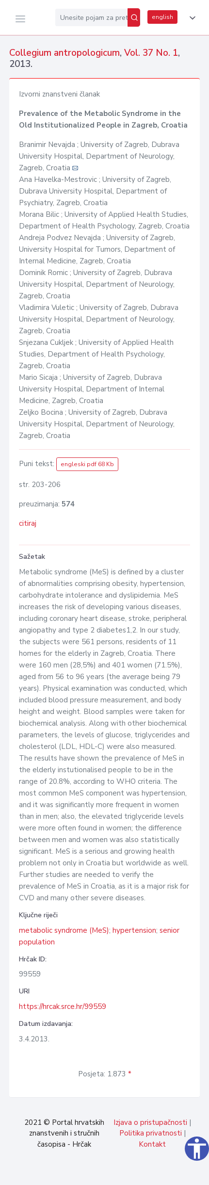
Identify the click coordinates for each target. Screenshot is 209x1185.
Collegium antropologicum (64, 53)
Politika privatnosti (150, 1133)
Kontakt (152, 1144)
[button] (190, 17)
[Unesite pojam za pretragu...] (91, 17)
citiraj (27, 523)
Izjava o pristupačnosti (150, 1122)
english (162, 17)
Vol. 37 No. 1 (151, 53)
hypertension (134, 930)
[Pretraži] (134, 17)
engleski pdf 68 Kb (87, 464)
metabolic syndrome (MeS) (64, 930)
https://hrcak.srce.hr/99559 (62, 1006)
